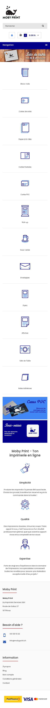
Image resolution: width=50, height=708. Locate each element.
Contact (6, 683)
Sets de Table (25, 361)
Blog (5, 670)
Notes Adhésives (25, 388)
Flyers (25, 305)
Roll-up (25, 222)
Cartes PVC (25, 194)
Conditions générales (12, 679)
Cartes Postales (25, 167)
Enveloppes (25, 278)
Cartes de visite (25, 111)
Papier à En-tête (25, 139)
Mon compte (8, 674)
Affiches (25, 333)
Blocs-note (25, 84)
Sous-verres (25, 250)
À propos (7, 666)
